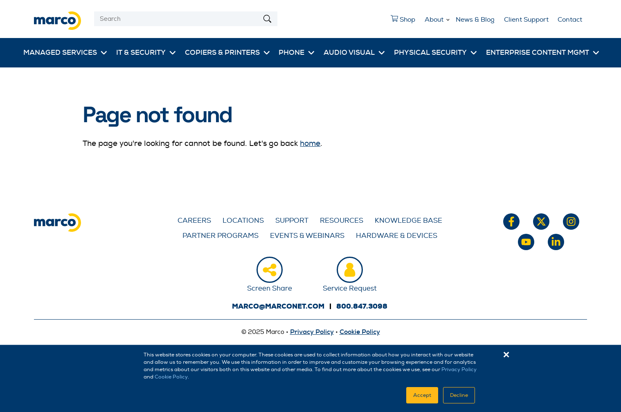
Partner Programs (220, 235)
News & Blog (475, 20)
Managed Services (60, 52)
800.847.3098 (361, 306)
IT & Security (141, 52)
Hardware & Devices (396, 235)
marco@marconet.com (278, 306)
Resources (341, 220)
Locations (243, 220)
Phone (291, 52)
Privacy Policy (459, 369)
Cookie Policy (171, 377)
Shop (400, 21)
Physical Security (430, 52)
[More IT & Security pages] (173, 52)
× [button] (506, 354)
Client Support (526, 20)
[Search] (185, 18)
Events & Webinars (307, 235)
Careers (194, 220)
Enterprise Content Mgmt (537, 52)
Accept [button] (422, 395)
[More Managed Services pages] (104, 52)
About (434, 20)
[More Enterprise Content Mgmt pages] (596, 52)
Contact (570, 20)
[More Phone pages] (311, 52)
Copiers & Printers (222, 52)
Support (291, 220)
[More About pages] (448, 18)
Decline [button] (459, 395)
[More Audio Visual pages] (382, 52)
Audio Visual (349, 52)
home (310, 143)
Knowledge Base (408, 220)
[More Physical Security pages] (474, 52)
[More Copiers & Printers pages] (267, 52)
